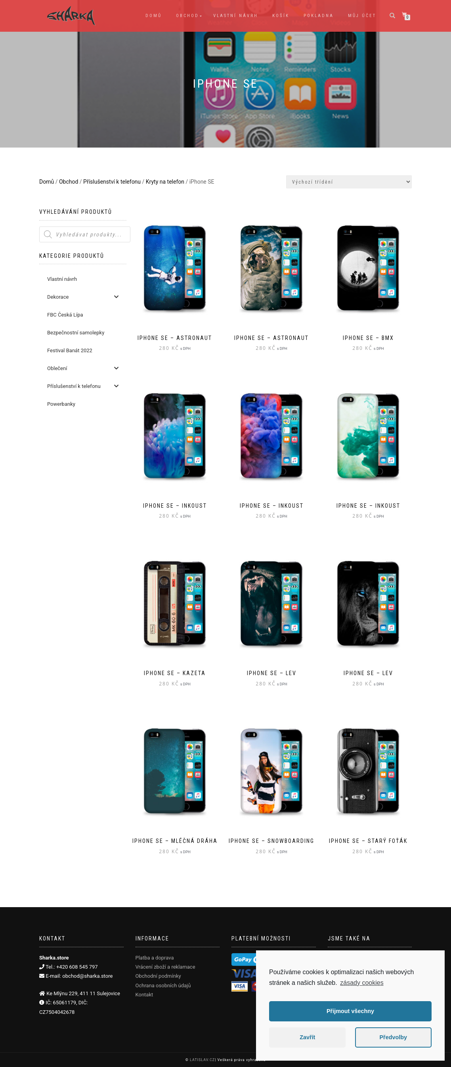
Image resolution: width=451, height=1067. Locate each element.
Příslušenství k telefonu (112, 181)
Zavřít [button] (307, 1037)
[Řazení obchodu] (349, 181)
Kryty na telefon (165, 181)
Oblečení (82, 368)
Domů (153, 15)
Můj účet (362, 15)
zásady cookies (361, 982)
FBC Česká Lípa (65, 315)
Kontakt (144, 995)
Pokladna (319, 15)
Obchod (187, 15)
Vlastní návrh (235, 15)
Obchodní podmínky (158, 976)
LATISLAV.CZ (202, 1060)
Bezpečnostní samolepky (75, 333)
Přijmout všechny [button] (350, 1011)
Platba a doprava (155, 958)
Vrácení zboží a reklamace (165, 967)
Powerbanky (61, 404)
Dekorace (82, 297)
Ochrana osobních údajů (163, 985)
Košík (280, 15)
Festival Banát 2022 (69, 350)
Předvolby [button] (393, 1037)
